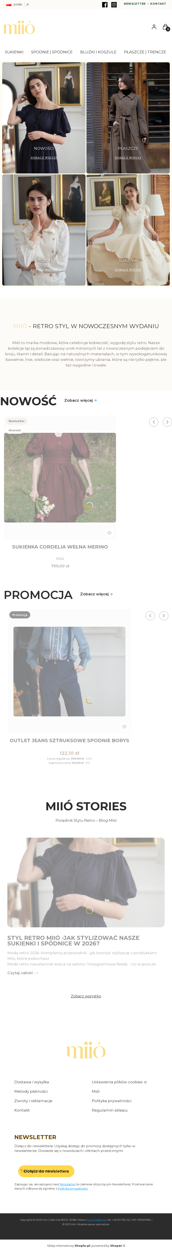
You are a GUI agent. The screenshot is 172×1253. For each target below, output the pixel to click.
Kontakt (158, 3)
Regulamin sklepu (110, 1111)
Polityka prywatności (111, 1102)
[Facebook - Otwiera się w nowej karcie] (105, 4)
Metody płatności (31, 1092)
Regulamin (67, 1185)
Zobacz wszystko (86, 997)
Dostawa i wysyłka (31, 1083)
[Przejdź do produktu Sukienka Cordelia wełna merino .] (60, 478)
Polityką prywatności (73, 1189)
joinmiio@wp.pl (97, 1221)
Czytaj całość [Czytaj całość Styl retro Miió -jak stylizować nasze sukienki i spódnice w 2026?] (20, 974)
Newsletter (135, 3)
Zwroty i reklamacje (33, 1102)
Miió (96, 1092)
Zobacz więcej (80, 400)
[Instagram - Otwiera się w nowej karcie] (114, 4)
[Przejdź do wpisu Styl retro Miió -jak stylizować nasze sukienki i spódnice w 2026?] (86, 884)
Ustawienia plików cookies (118, 1083)
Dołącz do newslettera (46, 1172)
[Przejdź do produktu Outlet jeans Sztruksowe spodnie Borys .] (69, 672)
